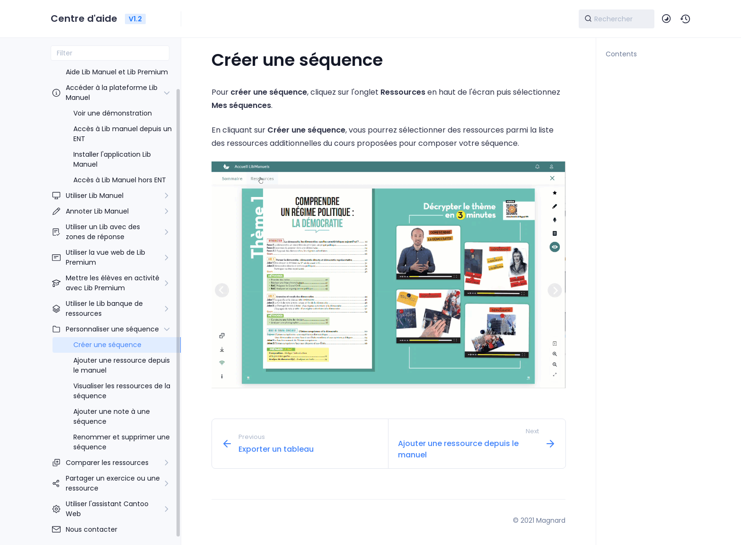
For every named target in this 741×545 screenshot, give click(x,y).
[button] (685, 18)
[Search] (616, 18)
